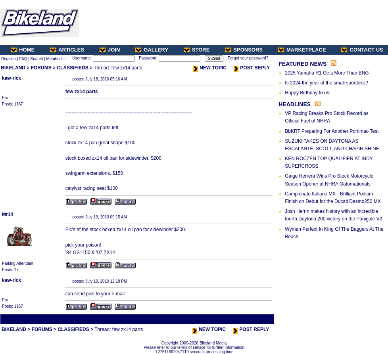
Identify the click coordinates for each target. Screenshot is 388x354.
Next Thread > (259, 319)
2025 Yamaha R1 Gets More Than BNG (327, 73)
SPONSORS (244, 50)
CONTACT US (362, 50)
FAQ (23, 59)
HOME (23, 50)
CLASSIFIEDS (72, 68)
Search (37, 59)
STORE (197, 50)
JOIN (110, 50)
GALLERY (151, 50)
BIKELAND (13, 68)
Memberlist (55, 59)
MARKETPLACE (302, 50)
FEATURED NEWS (303, 64)
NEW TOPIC (210, 68)
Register (8, 59)
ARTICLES (67, 50)
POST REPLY (252, 68)
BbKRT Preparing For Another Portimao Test (331, 131)
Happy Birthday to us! (307, 93)
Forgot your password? (248, 58)
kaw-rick (11, 78)
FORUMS (41, 68)
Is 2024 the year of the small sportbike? (326, 83)
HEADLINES (295, 104)
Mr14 (7, 214)
